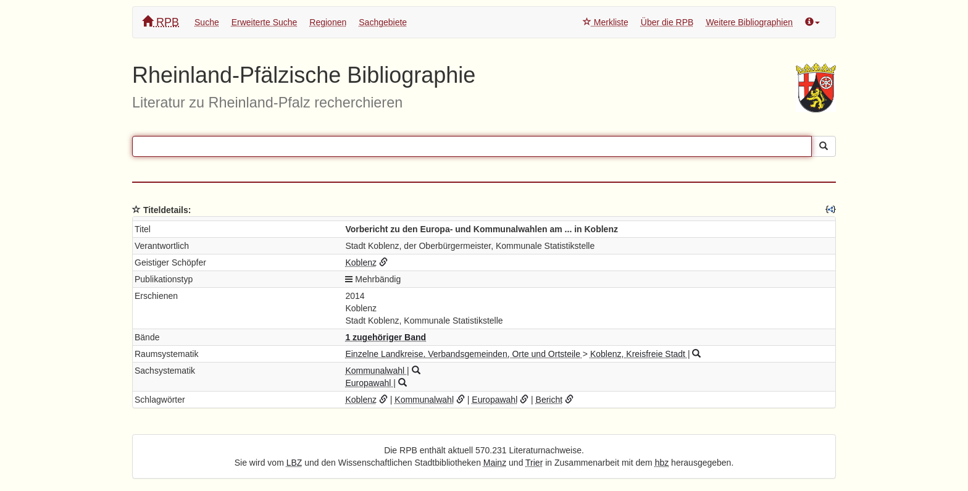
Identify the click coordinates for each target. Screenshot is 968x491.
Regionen (327, 22)
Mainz (494, 463)
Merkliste (605, 22)
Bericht (549, 400)
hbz (662, 463)
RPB (160, 21)
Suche (206, 22)
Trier (534, 463)
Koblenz (361, 262)
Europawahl (369, 383)
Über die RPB (667, 22)
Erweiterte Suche (265, 22)
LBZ (294, 463)
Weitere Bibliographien (749, 22)
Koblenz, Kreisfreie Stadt (639, 354)
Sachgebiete (383, 22)
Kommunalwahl (376, 371)
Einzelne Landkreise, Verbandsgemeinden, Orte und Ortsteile (463, 354)
